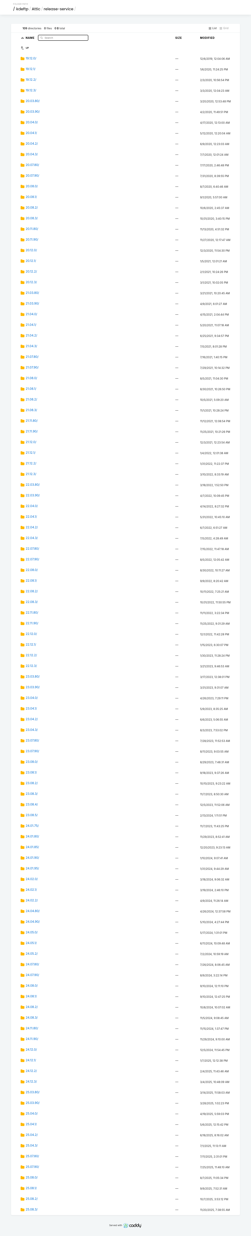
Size (178, 37)
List (212, 28)
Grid (223, 28)
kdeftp (22, 9)
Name (30, 37)
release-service (58, 9)
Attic (36, 9)
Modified (207, 37)
